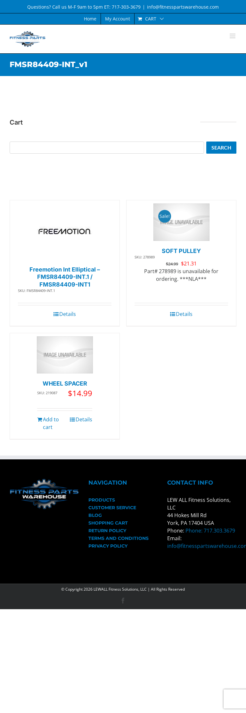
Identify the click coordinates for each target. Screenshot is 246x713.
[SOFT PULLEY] (181, 222)
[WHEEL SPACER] (65, 355)
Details (67, 314)
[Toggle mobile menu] (233, 36)
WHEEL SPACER (65, 383)
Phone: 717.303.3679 (210, 530)
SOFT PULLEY (181, 251)
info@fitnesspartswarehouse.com (183, 7)
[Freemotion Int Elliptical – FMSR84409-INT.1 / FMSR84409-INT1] (65, 231)
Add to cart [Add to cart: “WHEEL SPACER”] (51, 423)
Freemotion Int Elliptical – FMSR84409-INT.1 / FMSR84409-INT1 (64, 277)
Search (221, 147)
